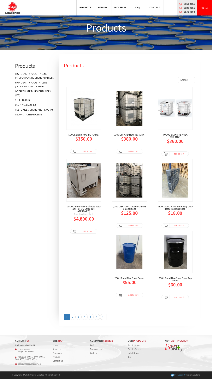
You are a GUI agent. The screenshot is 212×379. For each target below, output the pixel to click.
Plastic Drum (133, 345)
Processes (57, 353)
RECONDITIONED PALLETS (28, 114)
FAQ (137, 7)
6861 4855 (189, 4)
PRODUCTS (85, 7)
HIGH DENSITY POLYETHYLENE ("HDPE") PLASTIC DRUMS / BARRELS (34, 76)
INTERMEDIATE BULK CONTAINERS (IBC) (33, 93)
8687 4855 (189, 7)
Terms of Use (96, 349)
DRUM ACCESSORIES (26, 105)
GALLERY (102, 7)
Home (55, 345)
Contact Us (58, 361)
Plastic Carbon (134, 349)
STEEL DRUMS (22, 100)
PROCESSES (120, 7)
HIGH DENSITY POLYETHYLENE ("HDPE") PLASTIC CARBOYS (31, 85)
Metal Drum (133, 353)
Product (56, 357)
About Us (57, 349)
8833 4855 (189, 11)
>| (103, 317)
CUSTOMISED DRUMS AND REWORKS (34, 110)
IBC (129, 357)
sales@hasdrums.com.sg (29, 364)
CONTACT (155, 7)
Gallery (93, 353)
